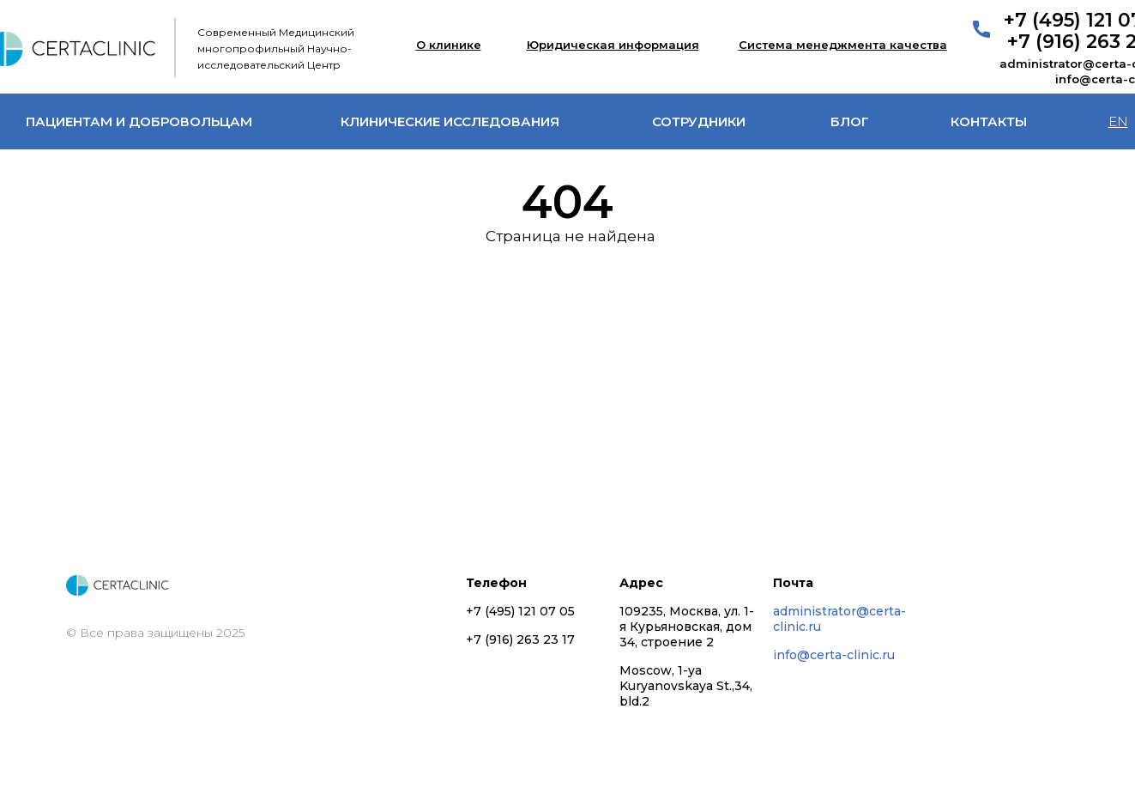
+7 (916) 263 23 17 (520, 639)
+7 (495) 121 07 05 (520, 611)
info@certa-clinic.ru (834, 655)
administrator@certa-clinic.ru (839, 618)
